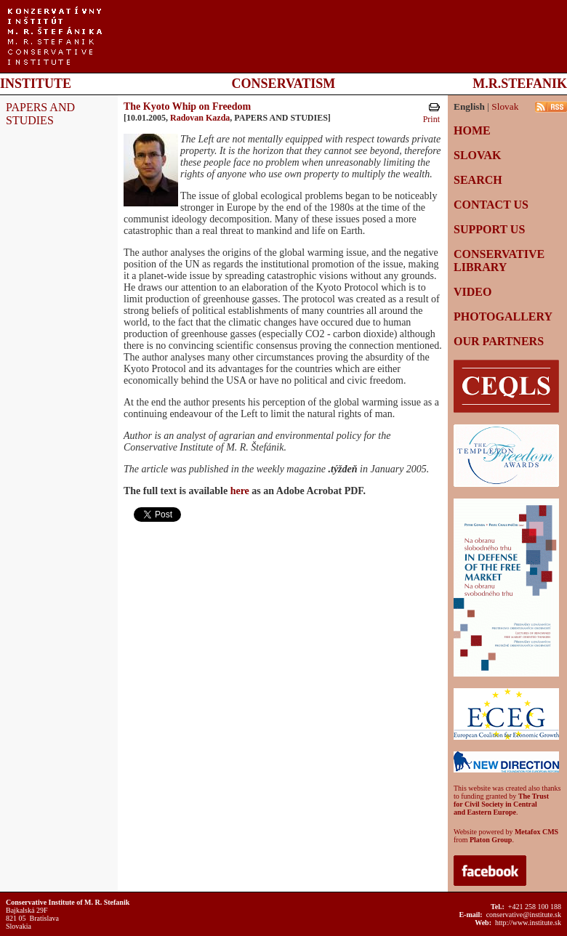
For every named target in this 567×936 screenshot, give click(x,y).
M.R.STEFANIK (519, 83)
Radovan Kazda (200, 118)
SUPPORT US (489, 229)
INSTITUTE (35, 83)
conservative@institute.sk (523, 915)
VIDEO (472, 292)
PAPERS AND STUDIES (40, 113)
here (239, 490)
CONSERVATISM (284, 83)
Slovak (504, 106)
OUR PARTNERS (499, 341)
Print (431, 119)
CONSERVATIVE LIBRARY (499, 260)
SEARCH (478, 180)
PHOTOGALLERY (503, 316)
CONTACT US (491, 204)
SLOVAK (478, 155)
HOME (472, 130)
